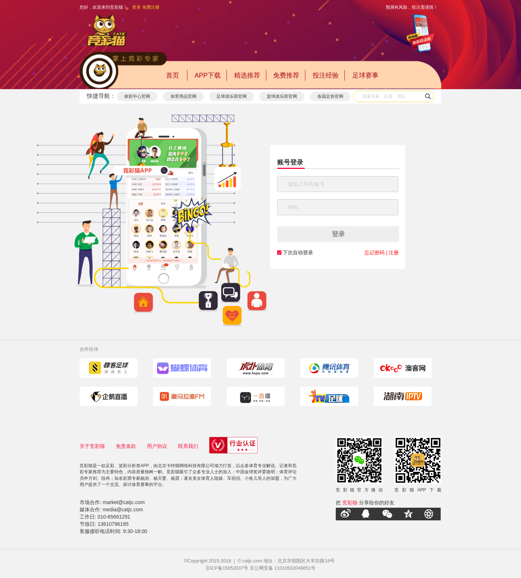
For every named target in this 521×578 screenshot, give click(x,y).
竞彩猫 (350, 503)
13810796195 (113, 524)
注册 (394, 252)
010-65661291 (114, 517)
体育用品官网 (183, 96)
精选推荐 (247, 75)
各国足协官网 (330, 96)
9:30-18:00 (135, 531)
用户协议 (157, 446)
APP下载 (208, 75)
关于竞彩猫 (92, 446)
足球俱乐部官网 (231, 96)
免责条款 (126, 446)
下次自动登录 (298, 252)
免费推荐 (286, 75)
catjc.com (252, 561)
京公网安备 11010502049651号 (283, 568)
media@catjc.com (123, 509)
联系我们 (188, 446)
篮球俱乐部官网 (282, 96)
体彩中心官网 (137, 96)
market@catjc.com (124, 502)
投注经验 (326, 75)
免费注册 (151, 7)
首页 (172, 75)
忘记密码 (374, 252)
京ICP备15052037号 (227, 568)
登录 (136, 7)
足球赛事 (365, 75)
